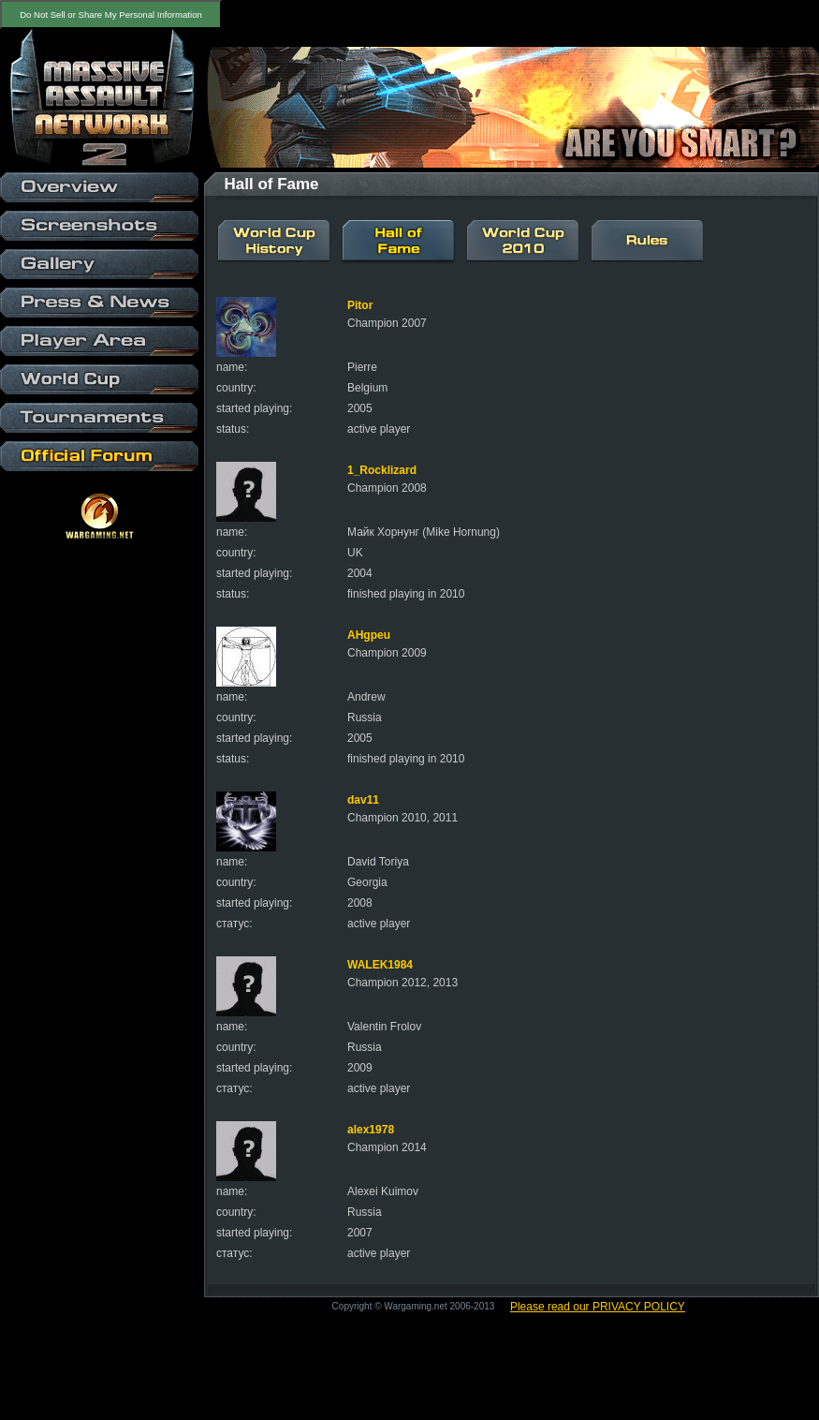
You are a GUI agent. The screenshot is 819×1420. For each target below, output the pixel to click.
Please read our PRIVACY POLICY (597, 1306)
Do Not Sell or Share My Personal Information (111, 14)
